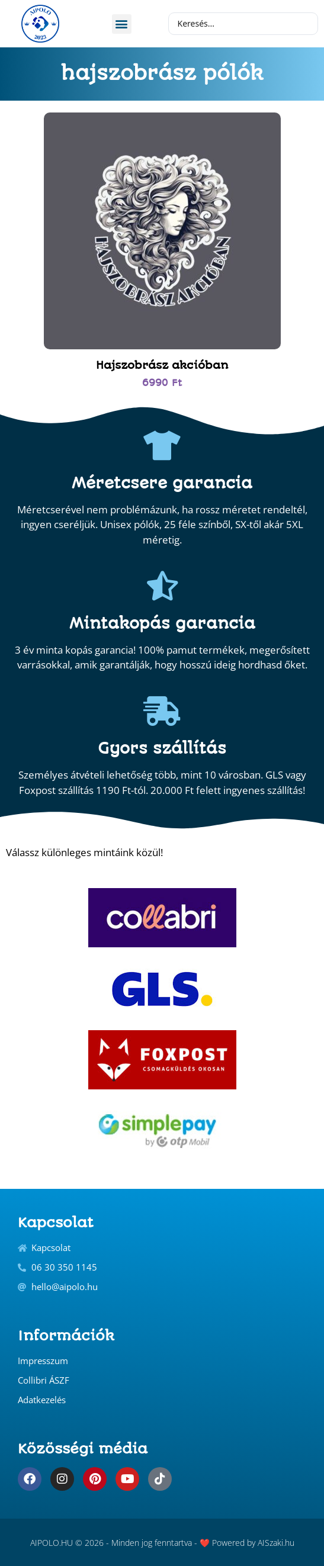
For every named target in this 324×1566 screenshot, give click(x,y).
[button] (121, 24)
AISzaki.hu (276, 1542)
